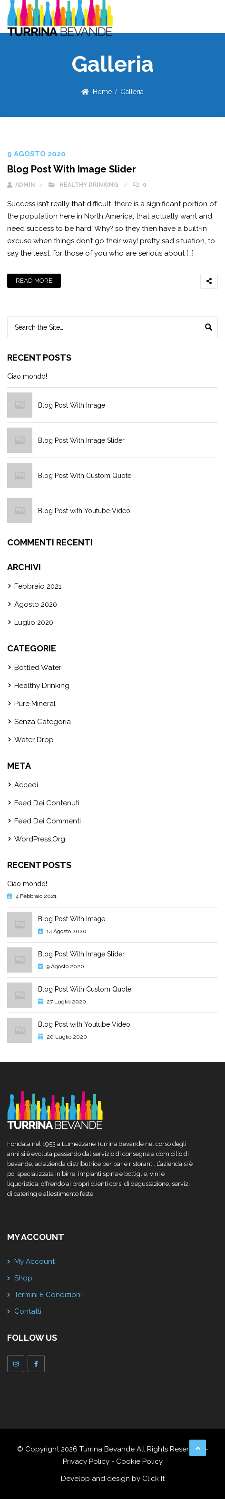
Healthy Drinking (88, 184)
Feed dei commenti (47, 821)
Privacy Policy (86, 1461)
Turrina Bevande (107, 1449)
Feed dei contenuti (46, 803)
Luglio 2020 (33, 622)
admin (21, 184)
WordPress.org (39, 839)
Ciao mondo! (27, 376)
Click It (153, 1478)
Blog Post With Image (71, 405)
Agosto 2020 (35, 604)
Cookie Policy (139, 1461)
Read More (34, 280)
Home (102, 91)
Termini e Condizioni (48, 1294)
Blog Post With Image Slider (71, 169)
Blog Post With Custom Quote (84, 475)
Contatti (27, 1311)
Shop (23, 1278)
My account (34, 1261)
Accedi (26, 785)
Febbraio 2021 (37, 586)
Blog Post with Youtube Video (84, 511)
